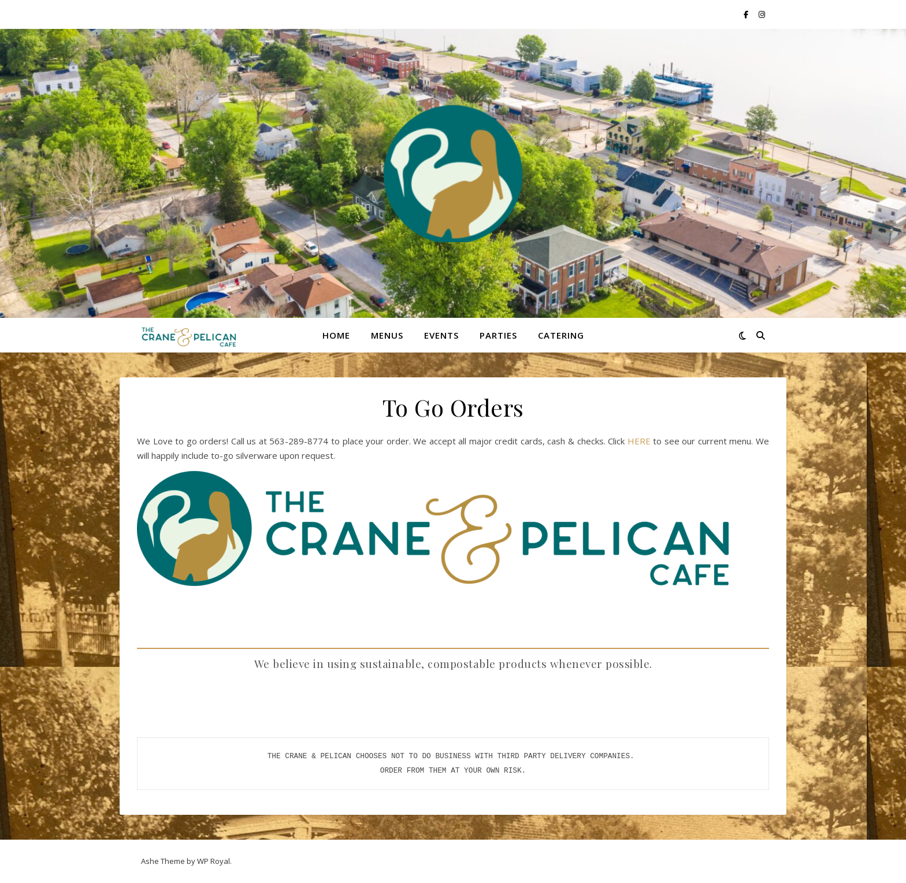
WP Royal (213, 861)
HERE (640, 441)
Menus (387, 335)
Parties (498, 335)
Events (441, 335)
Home (336, 335)
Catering (561, 335)
